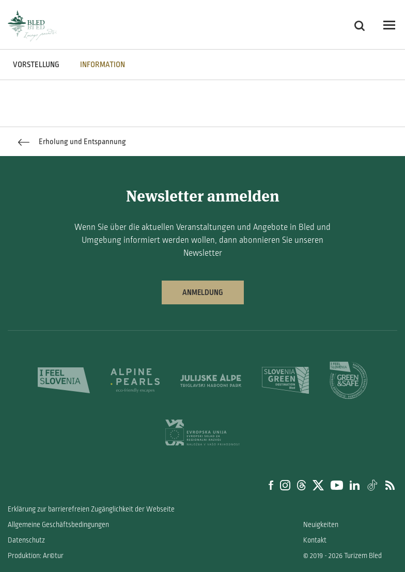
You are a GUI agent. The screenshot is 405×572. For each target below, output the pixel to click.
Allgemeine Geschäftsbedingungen (58, 525)
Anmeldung (202, 292)
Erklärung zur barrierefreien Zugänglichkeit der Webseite (91, 509)
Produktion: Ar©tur (36, 556)
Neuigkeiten (320, 525)
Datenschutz (26, 540)
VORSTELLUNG (36, 64)
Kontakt (314, 540)
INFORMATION (102, 64)
